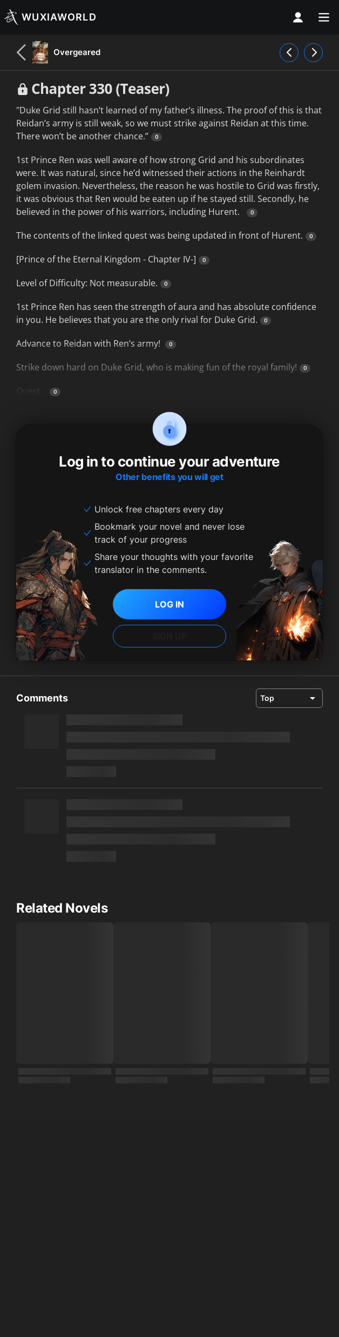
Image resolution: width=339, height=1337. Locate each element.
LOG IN (169, 604)
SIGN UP (169, 636)
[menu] (324, 17)
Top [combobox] (267, 698)
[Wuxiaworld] (50, 17)
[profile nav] (298, 17)
